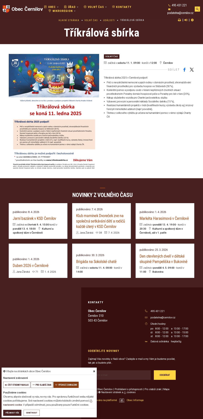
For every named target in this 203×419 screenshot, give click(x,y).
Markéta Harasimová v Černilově (164, 218)
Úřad (68, 7)
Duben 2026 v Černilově (31, 265)
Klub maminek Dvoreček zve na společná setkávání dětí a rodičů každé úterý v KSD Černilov (100, 221)
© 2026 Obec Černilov (100, 389)
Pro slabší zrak (152, 389)
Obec (48, 7)
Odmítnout (31, 413)
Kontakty (119, 7)
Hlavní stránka (69, 20)
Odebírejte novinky (103, 350)
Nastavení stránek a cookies (117, 392)
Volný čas (92, 7)
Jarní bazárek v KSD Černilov (34, 218)
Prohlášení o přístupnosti (128, 389)
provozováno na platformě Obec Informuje (116, 400)
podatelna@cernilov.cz (180, 13)
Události (109, 20)
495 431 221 (178, 5)
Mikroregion (59, 11)
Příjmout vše (12, 413)
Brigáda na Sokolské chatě (96, 261)
